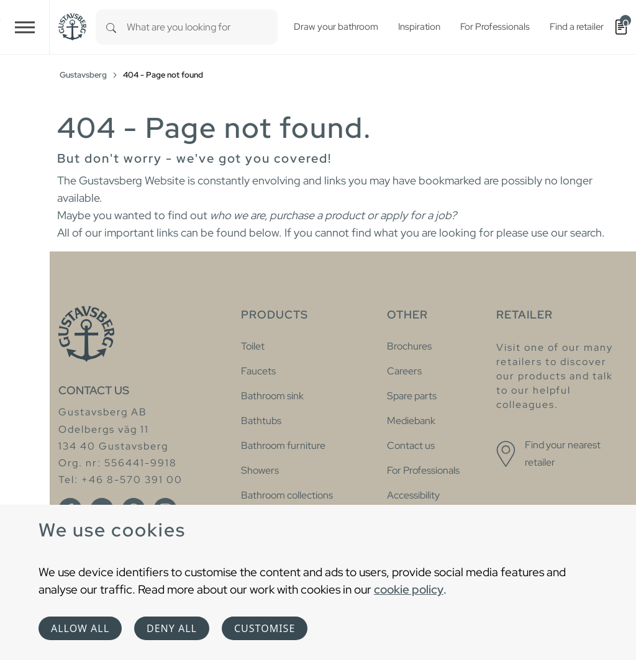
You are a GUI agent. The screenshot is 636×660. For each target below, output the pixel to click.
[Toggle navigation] (25, 27)
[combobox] (202, 27)
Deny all (172, 628)
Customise (264, 628)
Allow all (80, 628)
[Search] (111, 27)
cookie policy (408, 589)
